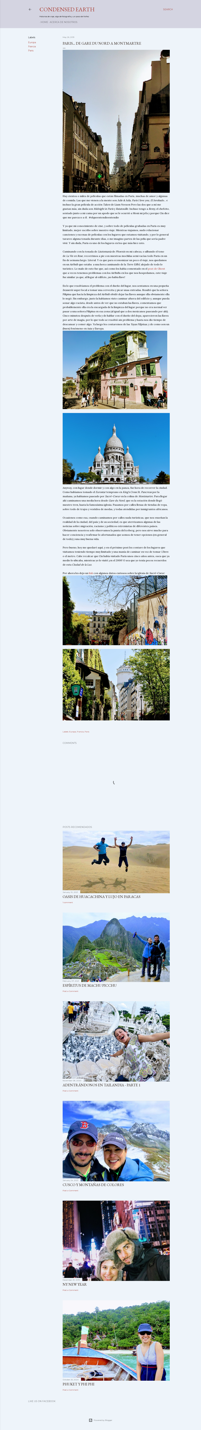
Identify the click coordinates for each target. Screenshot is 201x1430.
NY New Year (75, 1284)
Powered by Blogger (100, 1420)
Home (43, 22)
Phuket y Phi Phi (78, 1384)
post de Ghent (156, 268)
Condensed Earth (67, 9)
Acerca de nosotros (62, 22)
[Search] (168, 9)
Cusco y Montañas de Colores (93, 1184)
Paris (30, 50)
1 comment (68, 902)
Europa (32, 42)
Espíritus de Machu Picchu (90, 985)
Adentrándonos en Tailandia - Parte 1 (102, 1085)
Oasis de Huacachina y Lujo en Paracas (101, 896)
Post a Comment (70, 991)
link (91, 573)
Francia (32, 46)
